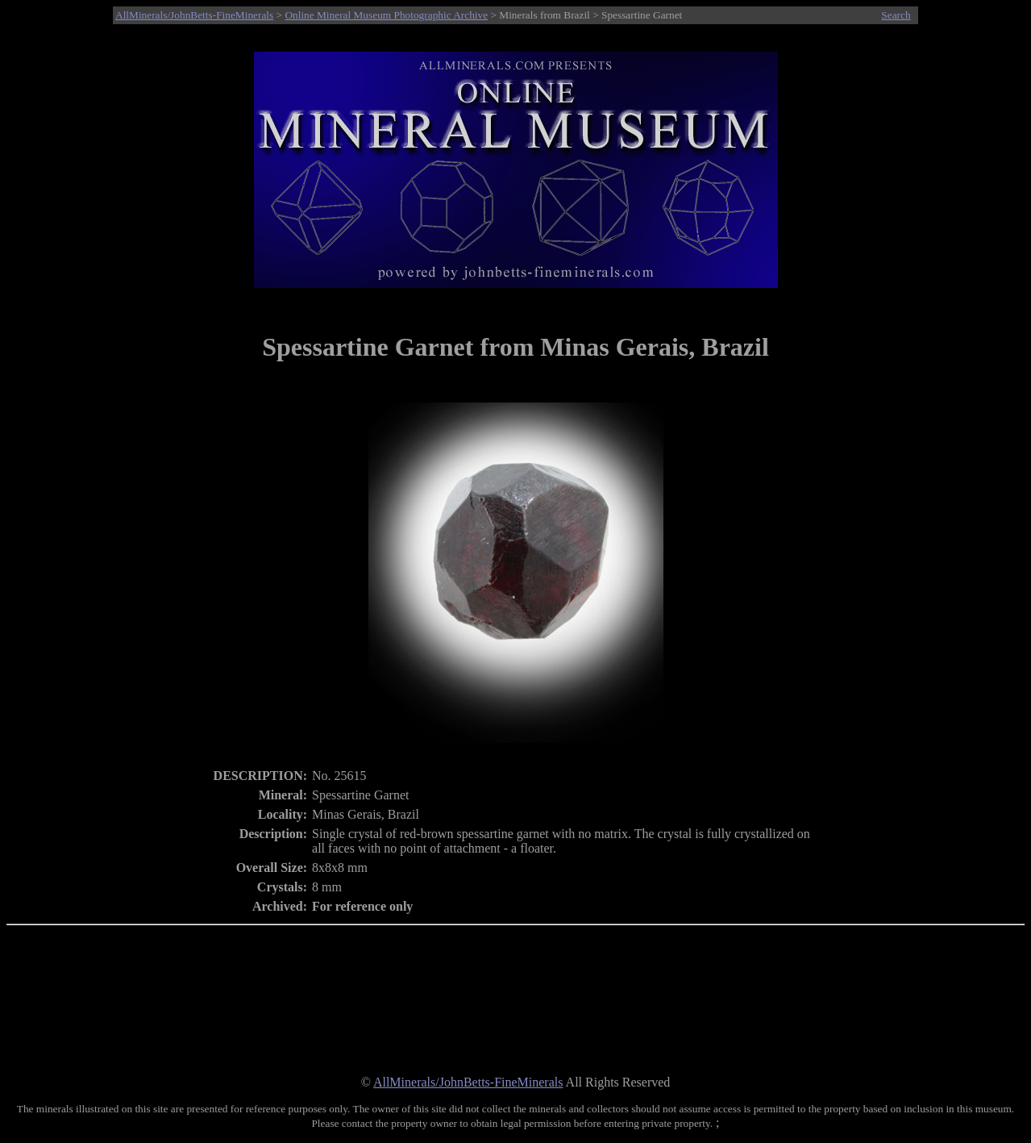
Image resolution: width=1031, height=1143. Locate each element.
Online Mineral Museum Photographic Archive (386, 15)
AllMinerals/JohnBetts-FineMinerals (194, 15)
